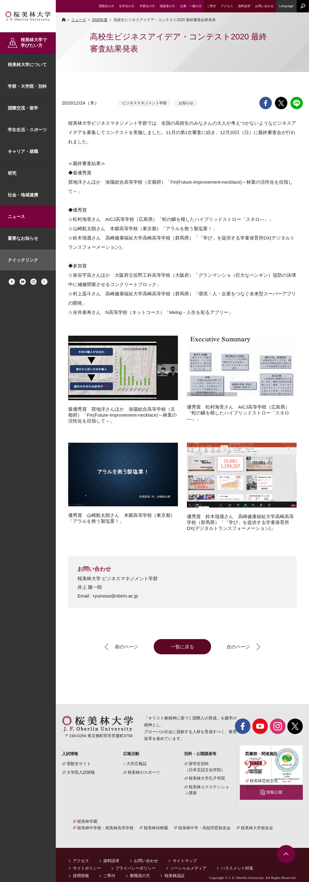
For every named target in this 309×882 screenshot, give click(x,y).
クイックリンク (23, 259)
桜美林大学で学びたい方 (34, 42)
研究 (12, 173)
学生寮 (256, 772)
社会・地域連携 (23, 194)
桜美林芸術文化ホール (262, 783)
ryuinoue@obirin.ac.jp (115, 595)
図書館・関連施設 (261, 753)
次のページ (238, 646)
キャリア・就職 (23, 151)
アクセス (81, 854)
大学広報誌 (136, 763)
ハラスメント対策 (237, 861)
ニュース (16, 216)
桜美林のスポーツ (144, 772)
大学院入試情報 (81, 772)
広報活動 (131, 753)
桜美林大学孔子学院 (207, 778)
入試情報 (70, 753)
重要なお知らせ (23, 238)
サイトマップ (185, 854)
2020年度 (100, 20)
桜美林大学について (27, 64)
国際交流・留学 (23, 107)
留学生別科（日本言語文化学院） (205, 766)
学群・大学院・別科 (27, 86)
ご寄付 (109, 868)
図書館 (256, 763)
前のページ (126, 646)
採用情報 (81, 868)
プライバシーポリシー (135, 861)
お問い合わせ (146, 854)
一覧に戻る (182, 646)
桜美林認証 (175, 868)
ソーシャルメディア (188, 861)
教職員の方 (140, 868)
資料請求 (111, 854)
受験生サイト (79, 763)
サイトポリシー (87, 861)
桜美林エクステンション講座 (207, 790)
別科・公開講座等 (200, 753)
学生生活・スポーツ (27, 129)
